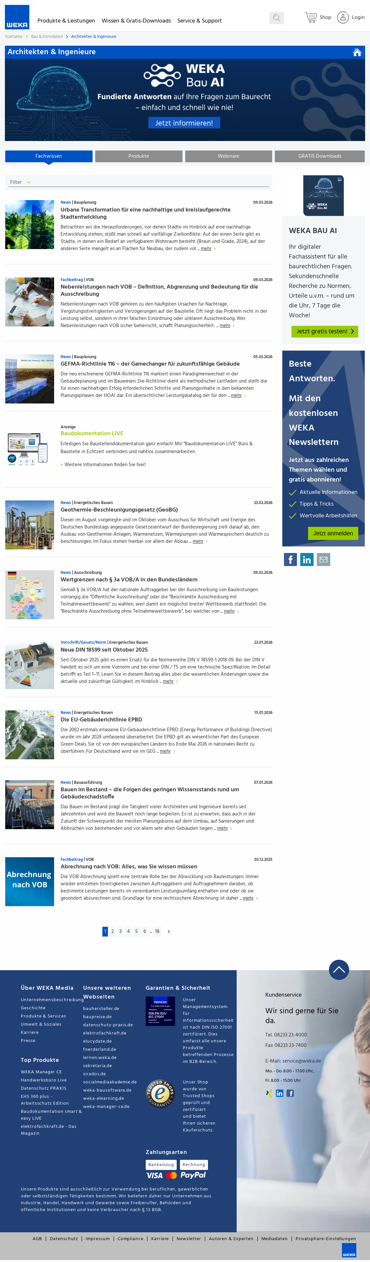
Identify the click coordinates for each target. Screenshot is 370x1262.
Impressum (98, 1241)
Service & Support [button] (199, 22)
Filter (21, 185)
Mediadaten (274, 1241)
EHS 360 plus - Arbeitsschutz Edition (45, 1102)
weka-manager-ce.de (106, 1108)
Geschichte (33, 1010)
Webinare (228, 156)
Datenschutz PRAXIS (44, 1090)
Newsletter (189, 1241)
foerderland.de (99, 1051)
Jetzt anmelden (333, 535)
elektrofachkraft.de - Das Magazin (49, 1132)
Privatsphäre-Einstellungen (326, 1241)
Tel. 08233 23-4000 (286, 1037)
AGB (37, 1241)
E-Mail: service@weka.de (293, 1063)
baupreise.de (97, 1019)
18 (157, 934)
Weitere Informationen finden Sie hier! (103, 467)
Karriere (29, 1034)
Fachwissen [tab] (49, 156)
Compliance (130, 1241)
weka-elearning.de (103, 1100)
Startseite (13, 36)
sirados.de (94, 1076)
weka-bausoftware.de (107, 1092)
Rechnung (194, 1167)
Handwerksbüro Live (44, 1082)
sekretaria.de (97, 1068)
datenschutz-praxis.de (108, 1027)
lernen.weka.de (99, 1059)
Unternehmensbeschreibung (52, 1002)
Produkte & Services (43, 1018)
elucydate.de (97, 1043)
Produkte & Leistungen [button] (66, 22)
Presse (28, 1042)
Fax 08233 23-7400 (286, 1047)
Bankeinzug (161, 1167)
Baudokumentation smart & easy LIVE (51, 1117)
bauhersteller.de (101, 1010)
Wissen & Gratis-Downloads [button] (136, 22)
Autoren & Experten (231, 1241)
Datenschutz (64, 1241)
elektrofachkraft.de (104, 1035)
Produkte (138, 156)
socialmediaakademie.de (110, 1084)
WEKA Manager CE (41, 1074)
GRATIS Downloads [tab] (320, 156)
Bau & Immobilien (47, 36)
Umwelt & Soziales (41, 1026)
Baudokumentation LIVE (92, 435)
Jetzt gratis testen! (326, 333)
